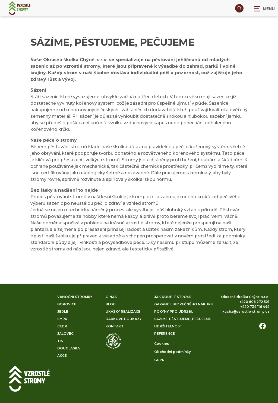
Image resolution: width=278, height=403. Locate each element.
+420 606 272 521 (254, 302)
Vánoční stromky (74, 297)
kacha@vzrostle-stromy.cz (245, 311)
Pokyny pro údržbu (174, 311)
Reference (164, 333)
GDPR (159, 360)
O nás (111, 297)
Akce (62, 356)
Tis (60, 341)
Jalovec (65, 333)
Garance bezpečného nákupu (183, 304)
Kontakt (115, 326)
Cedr (62, 326)
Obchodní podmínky (172, 352)
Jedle (62, 311)
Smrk (62, 319)
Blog (111, 304)
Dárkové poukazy (124, 319)
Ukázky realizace (123, 311)
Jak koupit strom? (172, 297)
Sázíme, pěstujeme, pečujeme (182, 319)
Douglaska (68, 348)
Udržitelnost (168, 326)
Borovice (66, 304)
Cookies (161, 344)
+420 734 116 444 (254, 307)
